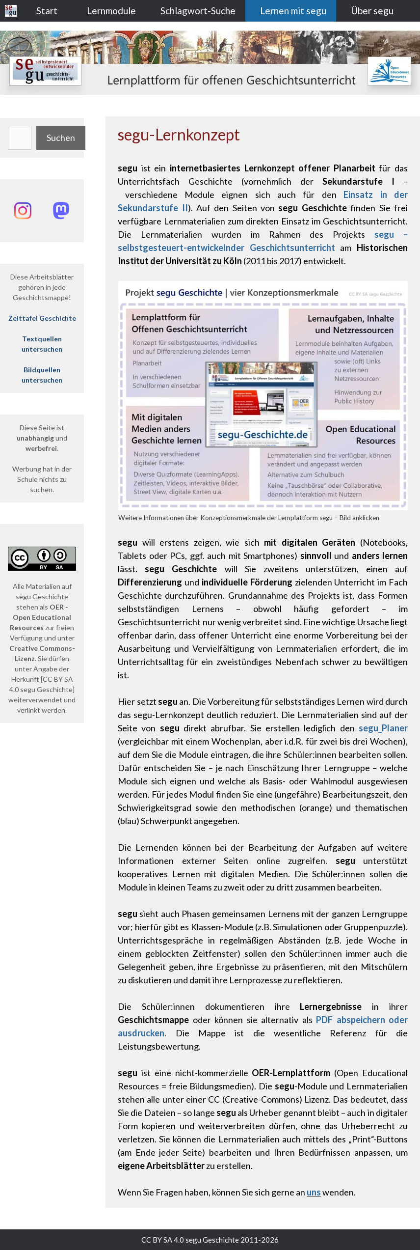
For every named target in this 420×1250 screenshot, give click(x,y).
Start (46, 10)
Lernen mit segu (293, 10)
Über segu (372, 10)
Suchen (61, 137)
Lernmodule (111, 10)
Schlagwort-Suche (198, 10)
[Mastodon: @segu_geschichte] (61, 210)
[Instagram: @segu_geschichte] (23, 210)
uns (314, 1192)
